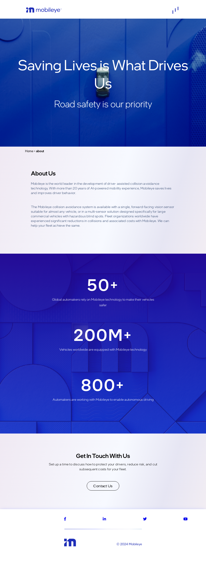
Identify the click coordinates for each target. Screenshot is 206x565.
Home (29, 151)
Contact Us (103, 486)
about (40, 151)
